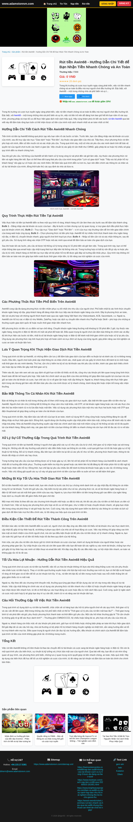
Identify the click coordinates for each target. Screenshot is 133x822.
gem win (120, 764)
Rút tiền (86, 4)
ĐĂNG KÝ (124, 3)
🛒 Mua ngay (67, 96)
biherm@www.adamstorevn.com (15, 771)
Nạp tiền (75, 4)
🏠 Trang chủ (49, 4)
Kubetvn (120, 771)
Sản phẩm (16, 52)
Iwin (120, 767)
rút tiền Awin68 (115, 119)
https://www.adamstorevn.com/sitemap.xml (53, 764)
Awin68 (17, 115)
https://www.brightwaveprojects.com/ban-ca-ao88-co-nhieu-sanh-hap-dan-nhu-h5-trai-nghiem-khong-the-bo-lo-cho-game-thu (90, 792)
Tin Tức (63, 4)
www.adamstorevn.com (18, 3)
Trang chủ (6, 52)
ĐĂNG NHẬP (108, 4)
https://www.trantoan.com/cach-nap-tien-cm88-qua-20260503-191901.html (90, 782)
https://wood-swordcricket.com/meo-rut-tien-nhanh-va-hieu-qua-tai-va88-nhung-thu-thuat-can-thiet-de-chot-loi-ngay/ (90, 805)
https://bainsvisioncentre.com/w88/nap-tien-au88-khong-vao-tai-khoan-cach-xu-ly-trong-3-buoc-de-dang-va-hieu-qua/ (90, 772)
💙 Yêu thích (84, 96)
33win (120, 774)
